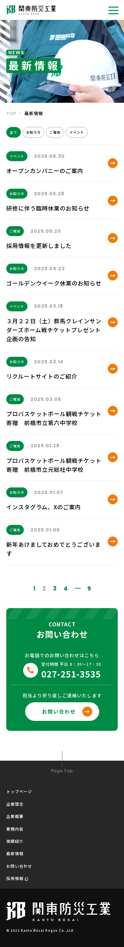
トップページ (19, 791)
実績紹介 (14, 841)
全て (13, 132)
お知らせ (33, 132)
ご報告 (55, 132)
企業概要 (14, 816)
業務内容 (14, 829)
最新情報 (14, 853)
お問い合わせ (19, 866)
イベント (76, 132)
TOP (11, 113)
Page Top (62, 762)
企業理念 (14, 804)
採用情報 (17, 878)
